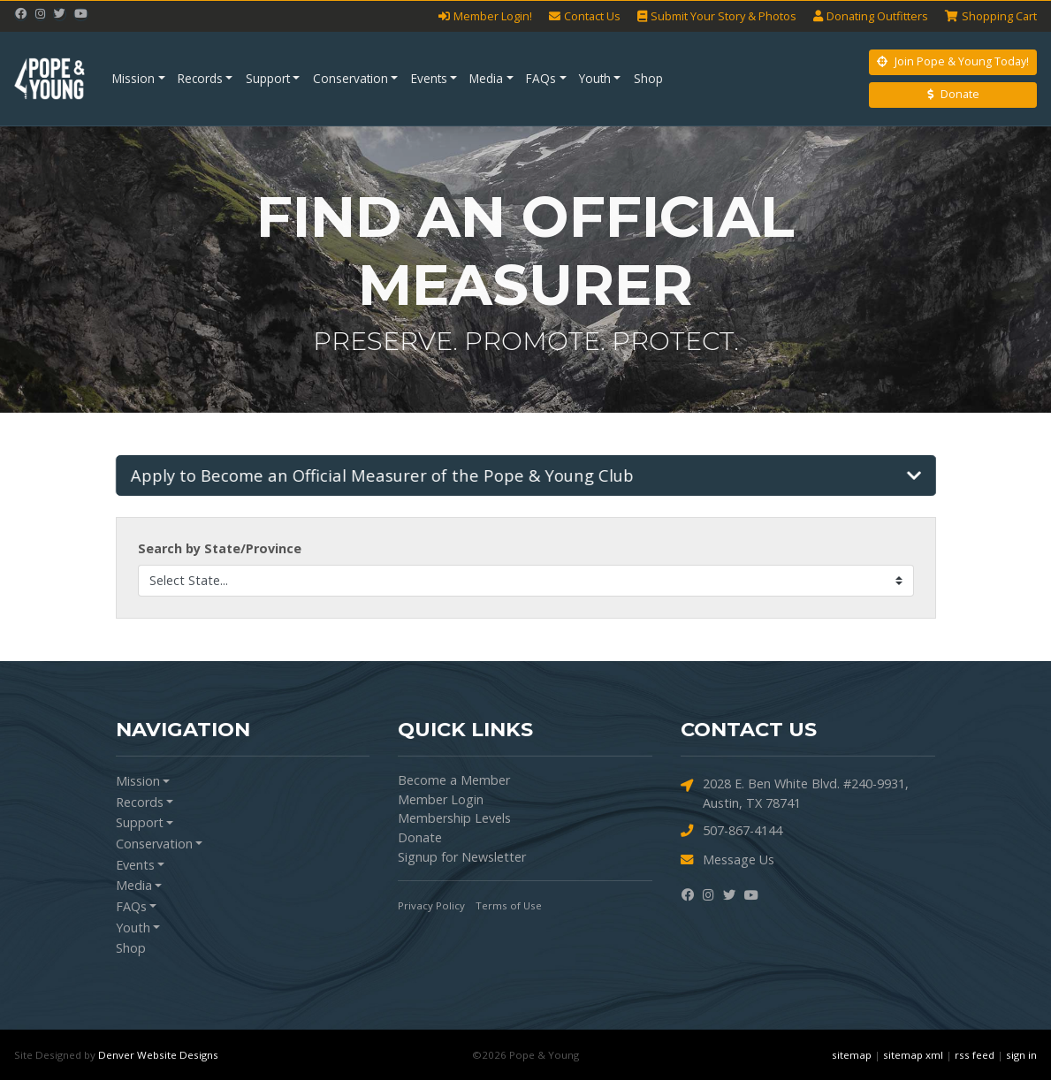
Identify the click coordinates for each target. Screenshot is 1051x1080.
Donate (953, 94)
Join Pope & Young (953, 61)
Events (429, 78)
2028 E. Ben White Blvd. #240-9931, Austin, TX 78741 (795, 792)
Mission (133, 78)
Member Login (441, 799)
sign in (1021, 1054)
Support (268, 78)
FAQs (541, 78)
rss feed (974, 1054)
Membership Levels (454, 818)
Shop (648, 78)
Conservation (350, 78)
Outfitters (870, 16)
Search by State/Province (219, 548)
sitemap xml (913, 1054)
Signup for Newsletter (462, 856)
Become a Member (454, 780)
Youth (595, 78)
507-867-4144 (731, 830)
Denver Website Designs (158, 1054)
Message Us (727, 859)
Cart (991, 16)
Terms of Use (509, 905)
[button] (527, 475)
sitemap (852, 1054)
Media (486, 78)
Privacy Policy (431, 905)
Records (200, 78)
